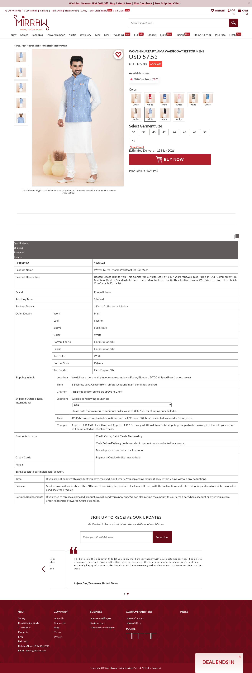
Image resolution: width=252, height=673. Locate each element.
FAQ (20, 636)
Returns (18, 257)
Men (107, 34)
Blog (56, 627)
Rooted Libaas (102, 292)
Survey (83, 11)
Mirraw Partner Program (102, 627)
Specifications (21, 243)
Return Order (71, 11)
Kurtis (72, 34)
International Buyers (100, 618)
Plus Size (220, 34)
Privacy (58, 636)
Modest (151, 34)
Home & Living (202, 34)
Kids (97, 34)
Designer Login (97, 623)
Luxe (166, 34)
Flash (235, 34)
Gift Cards (122, 11)
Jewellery (85, 34)
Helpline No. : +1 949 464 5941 (33, 645)
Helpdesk (23, 641)
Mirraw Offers (133, 623)
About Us (59, 618)
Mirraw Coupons (135, 618)
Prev (44, 569)
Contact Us (59, 623)
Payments (19, 252)
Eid (139, 34)
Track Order (56, 11)
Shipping (18, 247)
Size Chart (137, 147)
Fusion (183, 34)
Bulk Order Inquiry (98, 11)
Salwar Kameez (56, 34)
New (14, 34)
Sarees (24, 34)
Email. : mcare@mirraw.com (32, 650)
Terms (57, 632)
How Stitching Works (28, 623)
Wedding (121, 34)
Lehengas (37, 34)
